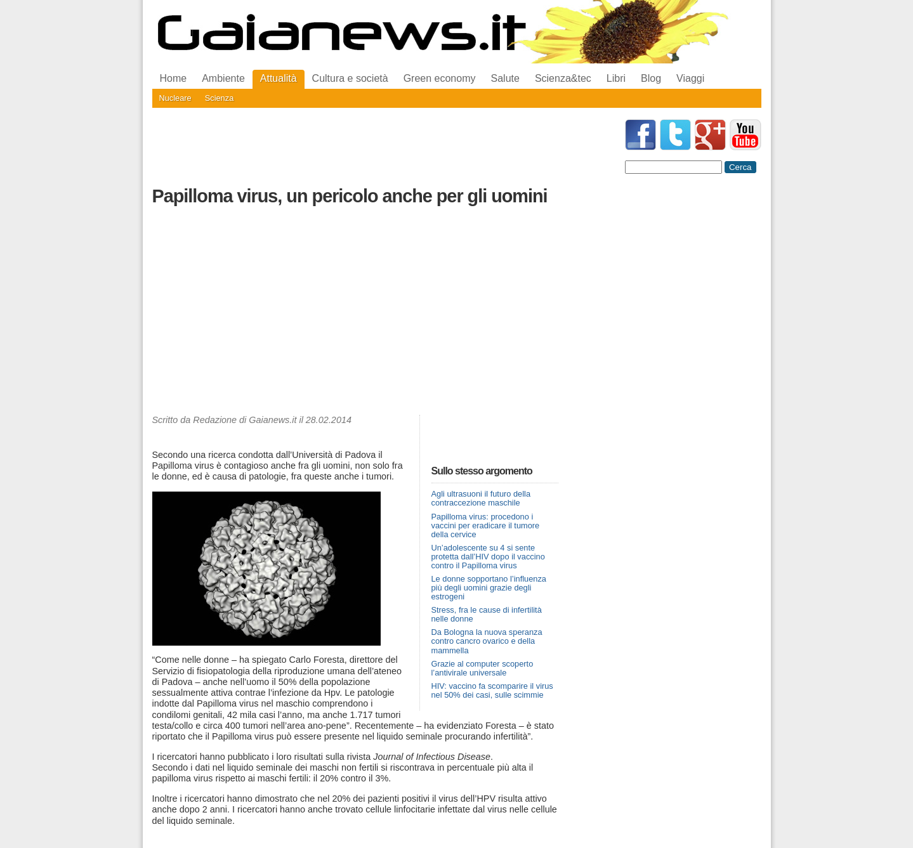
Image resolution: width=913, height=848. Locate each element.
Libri (616, 78)
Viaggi (690, 78)
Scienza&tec (563, 78)
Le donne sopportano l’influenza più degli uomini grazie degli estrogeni (488, 587)
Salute (505, 78)
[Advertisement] (355, 313)
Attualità (278, 78)
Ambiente (223, 78)
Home (173, 78)
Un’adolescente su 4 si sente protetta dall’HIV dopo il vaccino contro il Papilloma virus (488, 556)
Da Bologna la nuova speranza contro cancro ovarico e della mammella (486, 641)
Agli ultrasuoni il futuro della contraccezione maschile (481, 498)
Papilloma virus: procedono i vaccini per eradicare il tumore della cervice (485, 525)
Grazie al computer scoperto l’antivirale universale (482, 668)
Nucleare (175, 98)
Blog (651, 78)
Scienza (219, 98)
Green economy (440, 78)
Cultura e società (350, 78)
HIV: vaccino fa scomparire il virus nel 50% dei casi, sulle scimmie (492, 690)
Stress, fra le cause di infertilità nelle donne (486, 614)
